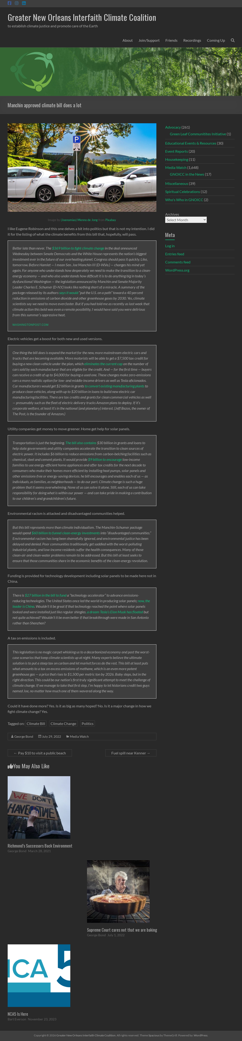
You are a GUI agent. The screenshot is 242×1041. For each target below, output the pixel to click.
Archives (172, 214)
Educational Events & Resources (190, 143)
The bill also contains (80, 442)
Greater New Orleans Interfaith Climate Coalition (82, 17)
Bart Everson (17, 1019)
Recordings (192, 40)
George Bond (23, 736)
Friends (171, 40)
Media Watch (79, 736)
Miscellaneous (176, 183)
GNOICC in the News (187, 174)
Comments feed (177, 262)
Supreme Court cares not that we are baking (122, 930)
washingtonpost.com (30, 324)
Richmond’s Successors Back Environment (40, 846)
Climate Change (63, 723)
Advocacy (173, 127)
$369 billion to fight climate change (78, 248)
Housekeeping (176, 159)
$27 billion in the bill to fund (45, 595)
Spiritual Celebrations (182, 191)
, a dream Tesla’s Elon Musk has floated (114, 612)
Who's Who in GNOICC (184, 199)
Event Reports (176, 151)
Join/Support (149, 40)
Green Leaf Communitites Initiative (198, 134)
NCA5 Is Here (18, 1014)
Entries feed (174, 254)
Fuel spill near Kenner (130, 753)
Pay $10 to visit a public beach (40, 753)
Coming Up (216, 40)
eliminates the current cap (103, 363)
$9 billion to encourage (105, 459)
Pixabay (110, 220)
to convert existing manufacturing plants (114, 386)
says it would (68, 292)
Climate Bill (36, 723)
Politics (88, 723)
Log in (170, 246)
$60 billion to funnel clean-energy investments (66, 533)
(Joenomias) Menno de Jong (79, 220)
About (128, 40)
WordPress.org (177, 270)
